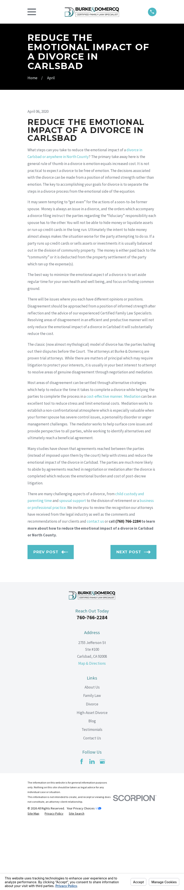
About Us (92, 754)
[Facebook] (81, 828)
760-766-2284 (92, 685)
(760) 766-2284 (128, 588)
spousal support (72, 568)
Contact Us (92, 805)
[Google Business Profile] (102, 828)
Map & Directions (92, 730)
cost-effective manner (104, 463)
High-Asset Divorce (92, 779)
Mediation (132, 463)
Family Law (92, 763)
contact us (95, 588)
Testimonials (92, 796)
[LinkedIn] (92, 828)
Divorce (92, 771)
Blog (92, 788)
